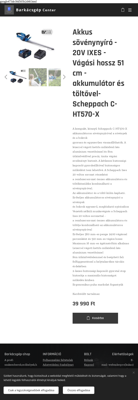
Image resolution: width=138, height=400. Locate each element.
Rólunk (88, 360)
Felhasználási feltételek (58, 360)
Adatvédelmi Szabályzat (58, 364)
